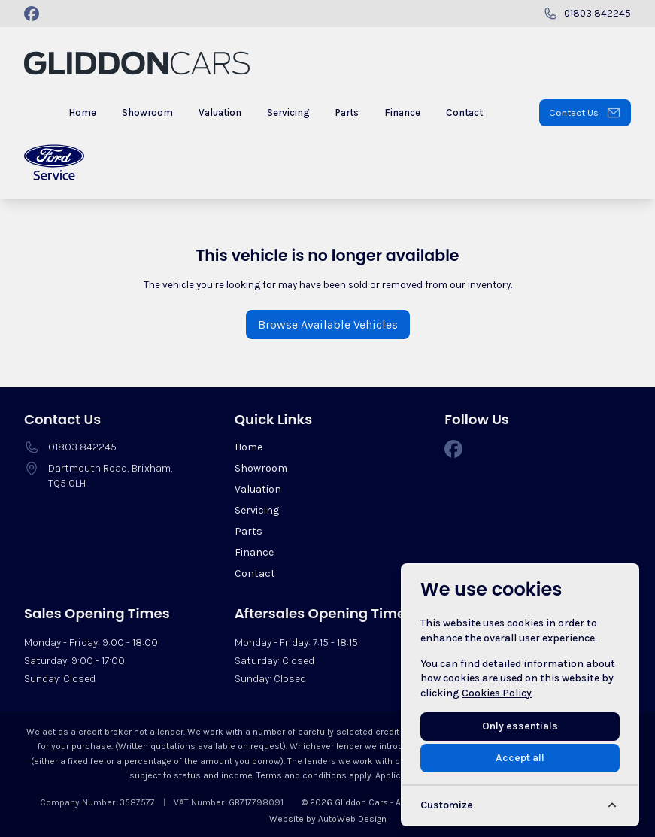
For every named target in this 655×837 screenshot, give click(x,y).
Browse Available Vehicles (328, 324)
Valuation (258, 489)
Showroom (261, 468)
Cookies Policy (497, 693)
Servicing (257, 510)
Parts (248, 531)
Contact (255, 573)
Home (248, 447)
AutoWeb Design (352, 819)
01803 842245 (82, 447)
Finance (254, 552)
